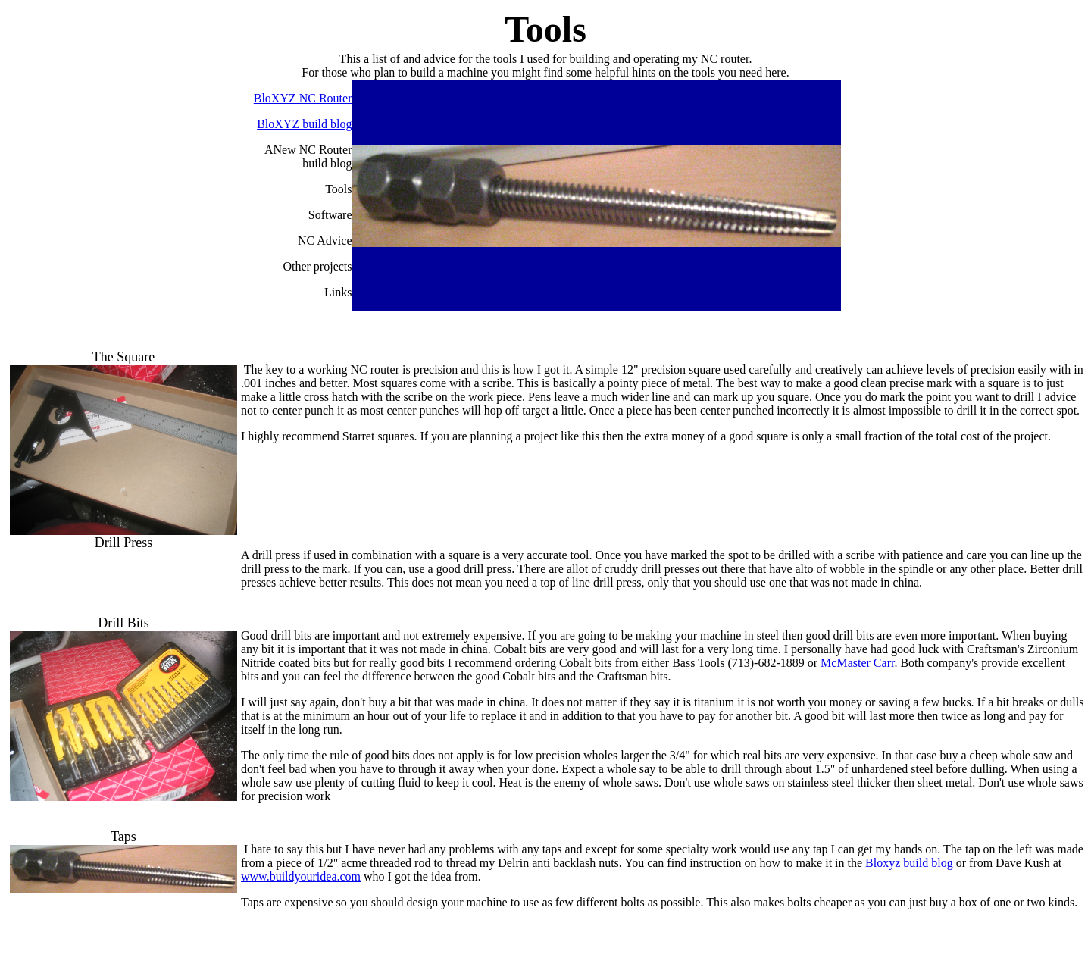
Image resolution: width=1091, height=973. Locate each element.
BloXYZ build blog (304, 123)
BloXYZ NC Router (303, 98)
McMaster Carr (857, 662)
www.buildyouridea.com (301, 876)
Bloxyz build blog (909, 862)
